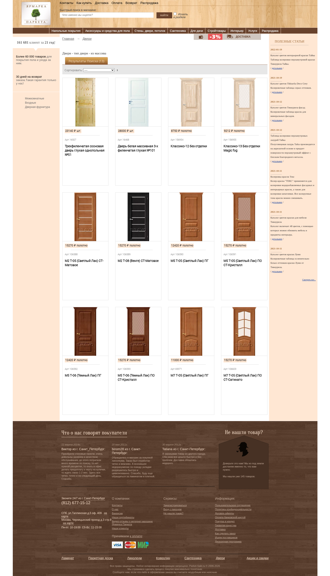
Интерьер (236, 30)
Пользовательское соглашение (232, 505)
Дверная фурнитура (37, 107)
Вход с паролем (172, 509)
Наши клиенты (120, 528)
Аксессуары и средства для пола (107, 30)
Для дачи (197, 30)
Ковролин (163, 558)
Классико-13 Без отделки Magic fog (242, 148)
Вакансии (117, 513)
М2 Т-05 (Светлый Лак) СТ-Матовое (84, 263)
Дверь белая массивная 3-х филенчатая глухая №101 (138, 148)
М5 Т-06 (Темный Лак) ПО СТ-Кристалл (136, 377)
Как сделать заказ (225, 533)
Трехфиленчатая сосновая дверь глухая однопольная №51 (84, 150)
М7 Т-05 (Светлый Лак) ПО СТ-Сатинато (243, 377)
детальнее (277, 68)
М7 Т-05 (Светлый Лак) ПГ (189, 375)
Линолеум (134, 558)
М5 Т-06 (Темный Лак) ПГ (83, 375)
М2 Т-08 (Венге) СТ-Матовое (138, 261)
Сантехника (178, 30)
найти (164, 15)
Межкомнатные (34, 98)
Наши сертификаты (123, 517)
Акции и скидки (258, 558)
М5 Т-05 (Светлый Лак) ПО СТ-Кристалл (243, 263)
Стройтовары (217, 30)
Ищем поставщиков (226, 537)
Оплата (116, 3)
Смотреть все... (309, 280)
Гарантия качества (225, 525)
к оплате (136, 536)
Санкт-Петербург (94, 498)
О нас (115, 509)
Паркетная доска (100, 558)
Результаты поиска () (86, 61)
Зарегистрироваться (175, 505)
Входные (30, 102)
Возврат (131, 3)
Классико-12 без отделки (189, 146)
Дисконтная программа (228, 541)
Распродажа (149, 3)
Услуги (252, 30)
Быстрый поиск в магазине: (78, 10)
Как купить (84, 3)
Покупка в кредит (225, 521)
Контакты (66, 3)
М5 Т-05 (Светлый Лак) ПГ (189, 261)
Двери (220, 558)
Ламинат (67, 558)
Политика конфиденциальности (233, 509)
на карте (68, 523)
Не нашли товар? (173, 513)
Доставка (101, 3)
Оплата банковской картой (230, 517)
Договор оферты (224, 513)
